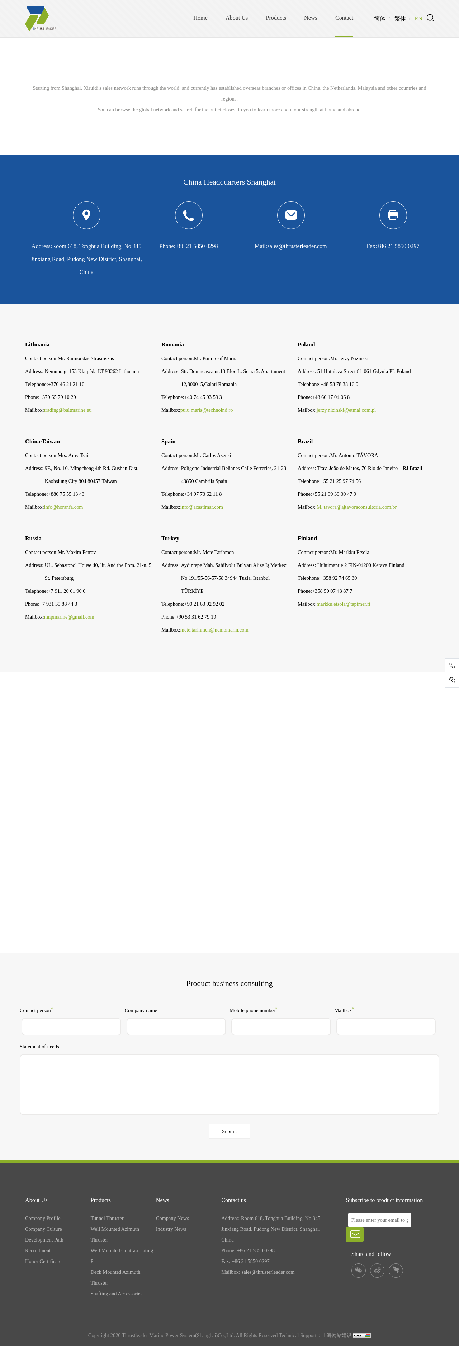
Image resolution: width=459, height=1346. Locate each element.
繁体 (400, 18)
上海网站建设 (337, 1335)
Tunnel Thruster (106, 1218)
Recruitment (38, 1250)
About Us (237, 18)
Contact (344, 18)
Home (200, 18)
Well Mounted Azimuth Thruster (114, 1234)
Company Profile (43, 1218)
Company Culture (43, 1229)
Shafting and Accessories (116, 1293)
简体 (379, 18)
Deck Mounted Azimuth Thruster (115, 1277)
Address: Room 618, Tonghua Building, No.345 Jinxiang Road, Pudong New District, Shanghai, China (270, 1229)
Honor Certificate (43, 1261)
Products (276, 18)
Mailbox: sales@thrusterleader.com (257, 1272)
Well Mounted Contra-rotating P (121, 1256)
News (310, 18)
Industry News (171, 1229)
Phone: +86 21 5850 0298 (248, 1250)
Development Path (44, 1240)
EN (418, 18)
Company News (172, 1218)
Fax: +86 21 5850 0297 (245, 1261)
